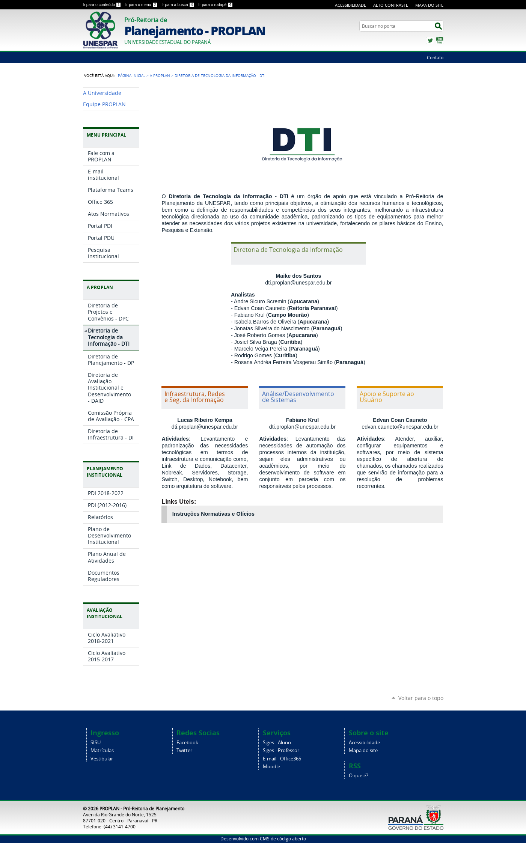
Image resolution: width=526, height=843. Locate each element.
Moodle (271, 766)
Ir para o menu (141, 4)
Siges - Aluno (277, 742)
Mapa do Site (429, 5)
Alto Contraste (390, 5)
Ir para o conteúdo (102, 4)
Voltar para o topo (420, 697)
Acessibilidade (350, 5)
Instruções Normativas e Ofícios (213, 514)
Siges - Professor (281, 750)
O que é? (358, 775)
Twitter (430, 40)
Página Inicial (131, 75)
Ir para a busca (178, 4)
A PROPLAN (160, 75)
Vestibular (101, 759)
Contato (435, 57)
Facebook (187, 742)
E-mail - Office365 (282, 759)
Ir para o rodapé (215, 4)
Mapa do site (363, 750)
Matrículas (102, 750)
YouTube (439, 40)
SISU (95, 742)
